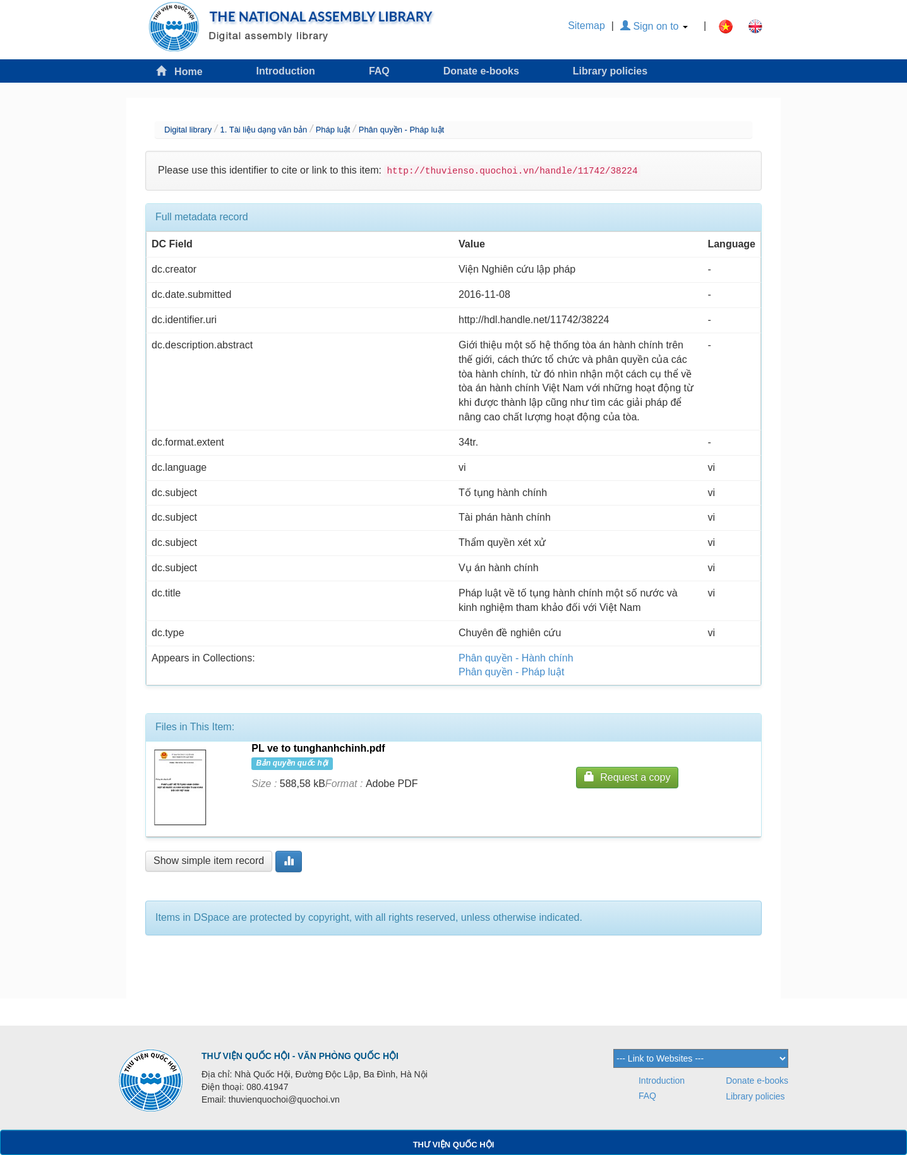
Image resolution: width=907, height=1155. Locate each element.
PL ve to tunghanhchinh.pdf (318, 748)
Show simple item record (208, 860)
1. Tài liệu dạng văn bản (263, 129)
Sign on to (654, 26)
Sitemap (586, 25)
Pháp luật (333, 129)
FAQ (379, 71)
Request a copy (627, 777)
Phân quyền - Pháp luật (401, 129)
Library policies (610, 71)
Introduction (285, 71)
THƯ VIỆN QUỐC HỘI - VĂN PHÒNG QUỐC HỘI (300, 1056)
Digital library (188, 129)
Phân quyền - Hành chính (516, 658)
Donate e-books (481, 71)
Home (179, 71)
